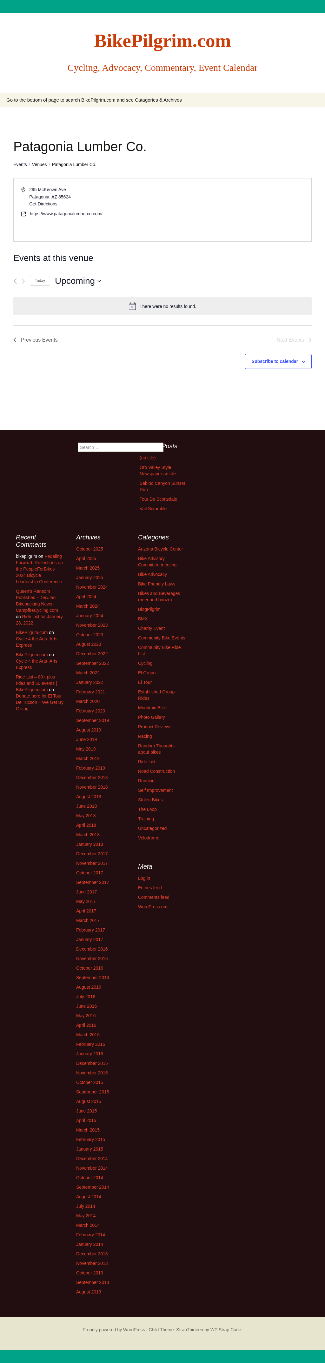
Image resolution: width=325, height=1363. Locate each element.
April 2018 (86, 825)
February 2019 (90, 768)
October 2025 (89, 548)
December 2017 (92, 853)
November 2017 (92, 863)
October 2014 (89, 1177)
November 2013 (92, 1263)
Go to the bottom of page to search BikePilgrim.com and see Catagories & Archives (94, 100)
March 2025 (88, 568)
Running (146, 780)
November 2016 (92, 958)
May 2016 (86, 1015)
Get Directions (43, 203)
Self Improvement (155, 790)
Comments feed (153, 897)
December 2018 (92, 777)
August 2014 (88, 1196)
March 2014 (88, 1225)
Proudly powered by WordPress (114, 1329)
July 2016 (85, 996)
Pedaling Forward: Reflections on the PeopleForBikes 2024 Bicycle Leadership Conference (39, 569)
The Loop (147, 809)
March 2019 (88, 758)
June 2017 (86, 891)
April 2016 (86, 1025)
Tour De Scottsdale (158, 499)
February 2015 (90, 1139)
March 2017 (88, 920)
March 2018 (88, 834)
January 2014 (89, 1244)
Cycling (145, 663)
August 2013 (88, 1291)
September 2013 (92, 1282)
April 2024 (86, 596)
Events (20, 164)
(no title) (148, 457)
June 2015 (86, 1110)
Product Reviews (154, 726)
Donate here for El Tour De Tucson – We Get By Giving (39, 702)
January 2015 (89, 1149)
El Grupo (147, 672)
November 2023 (92, 625)
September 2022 (92, 663)
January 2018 (89, 844)
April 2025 (86, 558)
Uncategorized (152, 828)
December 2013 (92, 1253)
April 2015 (86, 1120)
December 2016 (92, 949)
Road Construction (156, 771)
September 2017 (92, 882)
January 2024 (89, 615)
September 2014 (92, 1187)
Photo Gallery (151, 717)
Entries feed (150, 887)
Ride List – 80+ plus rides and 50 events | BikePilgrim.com (36, 683)
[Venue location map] (236, 210)
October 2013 (89, 1272)
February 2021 (90, 691)
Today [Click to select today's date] (40, 280)
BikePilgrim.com (32, 632)
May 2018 (86, 815)
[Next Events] (23, 281)
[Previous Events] (15, 281)
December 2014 (92, 1158)
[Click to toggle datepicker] (78, 281)
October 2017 (89, 872)
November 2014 (92, 1168)
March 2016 (88, 1034)
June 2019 (86, 739)
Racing (145, 736)
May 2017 (86, 901)
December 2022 (92, 653)
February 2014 (90, 1234)
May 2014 (86, 1215)
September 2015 (92, 1091)
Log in (144, 878)
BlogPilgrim (149, 609)
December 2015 (92, 1063)
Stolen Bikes (150, 799)
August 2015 (88, 1101)
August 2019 (88, 729)
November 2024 (92, 587)
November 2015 (92, 1072)
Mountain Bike (152, 707)
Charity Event (151, 628)
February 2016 (90, 1044)
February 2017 (90, 929)
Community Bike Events (161, 637)
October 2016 (89, 968)
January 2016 (89, 1053)
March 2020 (88, 701)
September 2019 (92, 720)
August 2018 (88, 796)
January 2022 (89, 682)
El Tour (145, 682)
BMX (143, 618)
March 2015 (88, 1129)
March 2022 (88, 672)
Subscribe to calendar (275, 361)
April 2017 (86, 910)
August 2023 (88, 644)
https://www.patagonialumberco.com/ (66, 213)
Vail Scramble (153, 508)
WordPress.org (153, 906)
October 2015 (89, 1082)
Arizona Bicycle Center (160, 548)
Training (146, 818)
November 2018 (92, 787)
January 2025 (89, 577)
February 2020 (90, 710)
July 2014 (85, 1206)
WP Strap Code (225, 1329)
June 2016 (86, 1006)
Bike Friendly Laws (157, 583)
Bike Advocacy (152, 574)
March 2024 (88, 606)
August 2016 (88, 987)
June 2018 (86, 806)
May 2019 (86, 749)
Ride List (146, 761)
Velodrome (148, 837)
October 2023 (89, 634)
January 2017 (89, 939)
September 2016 (92, 977)
